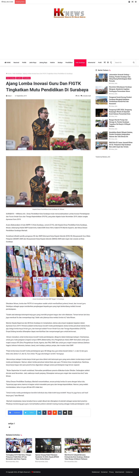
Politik (24, 62)
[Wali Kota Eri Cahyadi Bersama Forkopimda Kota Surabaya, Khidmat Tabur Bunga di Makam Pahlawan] (78, 445)
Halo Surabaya (80, 62)
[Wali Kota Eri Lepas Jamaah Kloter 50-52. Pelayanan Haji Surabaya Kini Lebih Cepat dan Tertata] (102, 146)
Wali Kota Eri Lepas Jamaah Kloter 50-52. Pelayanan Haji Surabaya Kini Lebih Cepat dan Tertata (120, 145)
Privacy (111, 472)
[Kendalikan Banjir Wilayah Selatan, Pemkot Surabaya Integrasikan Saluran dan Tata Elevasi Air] (102, 135)
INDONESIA (37, 472)
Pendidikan (69, 62)
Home (8, 73)
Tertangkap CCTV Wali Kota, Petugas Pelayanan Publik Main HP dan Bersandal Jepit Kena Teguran (18, 457)
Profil (100, 62)
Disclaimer (104, 472)
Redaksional (96, 472)
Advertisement (119, 472)
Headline (19, 78)
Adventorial (91, 62)
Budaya (60, 62)
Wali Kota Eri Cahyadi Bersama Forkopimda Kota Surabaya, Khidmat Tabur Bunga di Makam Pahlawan (77, 457)
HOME (8, 62)
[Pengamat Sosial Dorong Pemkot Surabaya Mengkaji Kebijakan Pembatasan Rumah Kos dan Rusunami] (102, 100)
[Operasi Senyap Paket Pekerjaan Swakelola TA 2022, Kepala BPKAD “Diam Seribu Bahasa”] (48, 445)
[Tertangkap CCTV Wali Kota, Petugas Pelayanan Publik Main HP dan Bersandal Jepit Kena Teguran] (19, 445)
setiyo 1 (10, 96)
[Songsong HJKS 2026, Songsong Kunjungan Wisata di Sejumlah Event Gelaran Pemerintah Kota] (102, 113)
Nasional (16, 62)
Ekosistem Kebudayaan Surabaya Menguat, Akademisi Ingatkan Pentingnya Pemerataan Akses (120, 89)
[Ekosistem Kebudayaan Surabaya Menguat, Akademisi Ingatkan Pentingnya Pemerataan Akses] (102, 90)
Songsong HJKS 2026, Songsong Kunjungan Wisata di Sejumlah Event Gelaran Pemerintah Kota (120, 112)
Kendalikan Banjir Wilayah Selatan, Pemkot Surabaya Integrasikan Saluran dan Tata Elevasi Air (121, 134)
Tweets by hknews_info (103, 157)
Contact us (129, 472)
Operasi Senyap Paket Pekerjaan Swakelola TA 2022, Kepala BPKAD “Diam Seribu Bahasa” (47, 457)
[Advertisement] (69, 37)
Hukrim (52, 62)
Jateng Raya (43, 62)
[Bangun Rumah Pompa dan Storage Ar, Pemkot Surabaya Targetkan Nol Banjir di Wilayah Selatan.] (102, 123)
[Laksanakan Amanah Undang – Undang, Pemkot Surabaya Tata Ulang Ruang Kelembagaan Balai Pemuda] (102, 78)
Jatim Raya (32, 62)
